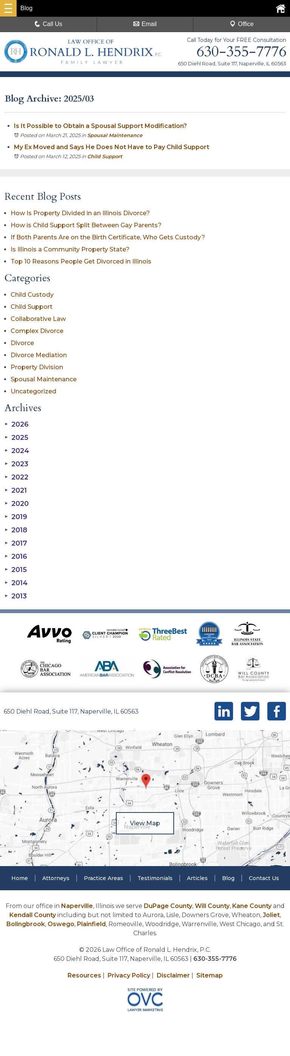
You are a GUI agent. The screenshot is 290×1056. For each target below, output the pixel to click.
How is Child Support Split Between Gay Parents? (86, 225)
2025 (16, 437)
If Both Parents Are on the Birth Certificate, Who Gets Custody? (109, 237)
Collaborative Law (38, 318)
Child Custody (32, 294)
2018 (16, 530)
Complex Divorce (37, 331)
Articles (197, 878)
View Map (145, 823)
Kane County (251, 906)
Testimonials (155, 878)
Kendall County (32, 915)
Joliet (271, 915)
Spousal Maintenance (114, 135)
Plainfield (91, 924)
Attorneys (55, 878)
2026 (17, 424)
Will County (212, 906)
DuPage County (168, 906)
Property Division (37, 367)
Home (19, 878)
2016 (16, 556)
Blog (228, 878)
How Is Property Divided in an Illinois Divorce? (80, 213)
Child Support (104, 156)
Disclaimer (173, 975)
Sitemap (209, 975)
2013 (16, 596)
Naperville (77, 906)
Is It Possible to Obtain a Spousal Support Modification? (100, 125)
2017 (16, 543)
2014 (16, 583)
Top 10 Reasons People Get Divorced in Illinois (81, 261)
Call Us (48, 24)
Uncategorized (33, 391)
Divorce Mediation (39, 355)
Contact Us (264, 878)
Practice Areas (103, 878)
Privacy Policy (129, 975)
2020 (17, 503)
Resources (84, 975)
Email (145, 24)
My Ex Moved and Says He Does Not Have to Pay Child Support (111, 147)
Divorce (22, 343)
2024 (17, 451)
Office (242, 24)
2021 (16, 490)
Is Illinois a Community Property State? (70, 249)
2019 (16, 517)
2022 (16, 477)
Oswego (61, 924)
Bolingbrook (25, 924)
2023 (16, 464)
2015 (16, 569)
